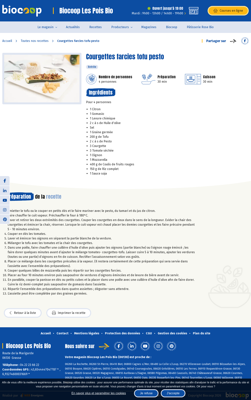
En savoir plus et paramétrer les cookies (98, 393)
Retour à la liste (23, 313)
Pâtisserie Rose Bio (200, 27)
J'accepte (173, 393)
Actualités (73, 27)
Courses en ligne (228, 11)
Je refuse (146, 393)
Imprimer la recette (68, 313)
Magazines (148, 27)
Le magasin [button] (45, 27)
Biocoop (171, 27)
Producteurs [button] (120, 27)
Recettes (95, 27)
